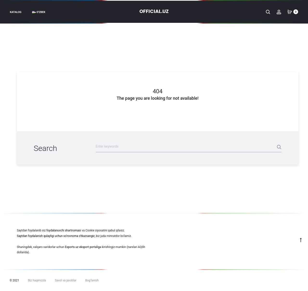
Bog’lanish (92, 280)
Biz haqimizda (37, 280)
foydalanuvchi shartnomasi (63, 230)
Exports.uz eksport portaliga (83, 247)
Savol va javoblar (65, 280)
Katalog (15, 12)
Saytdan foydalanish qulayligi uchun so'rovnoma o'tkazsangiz (56, 236)
